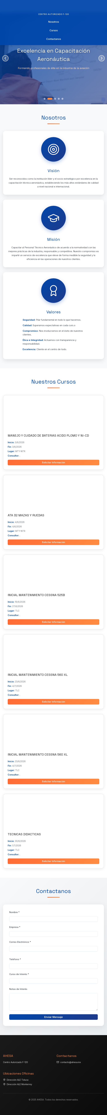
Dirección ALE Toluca (17, 1080)
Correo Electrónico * (20, 942)
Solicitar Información (53, 462)
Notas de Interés (18, 989)
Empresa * (14, 927)
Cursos (53, 30)
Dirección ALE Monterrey (19, 1084)
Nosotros (53, 21)
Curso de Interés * (19, 974)
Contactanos (53, 38)
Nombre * (14, 912)
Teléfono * (15, 959)
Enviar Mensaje (53, 1017)
